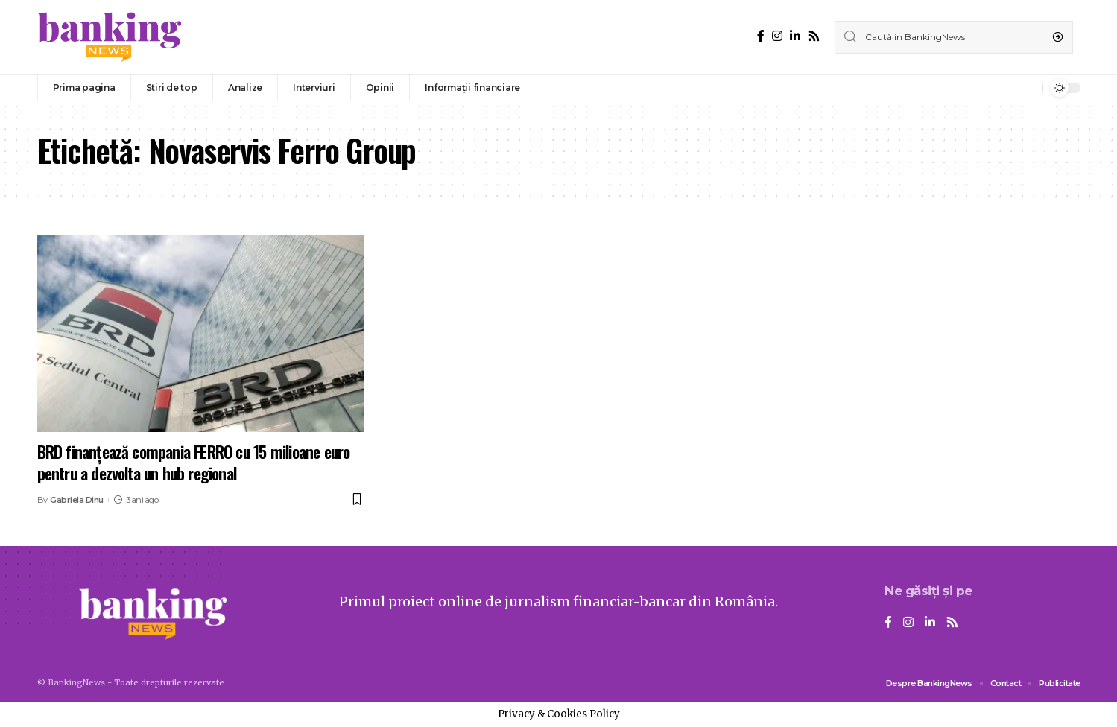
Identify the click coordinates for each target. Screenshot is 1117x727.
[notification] (1027, 87)
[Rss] (813, 36)
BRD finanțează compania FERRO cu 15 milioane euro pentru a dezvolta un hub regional (193, 462)
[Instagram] (777, 36)
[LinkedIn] (795, 36)
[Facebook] (760, 36)
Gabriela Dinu (77, 500)
